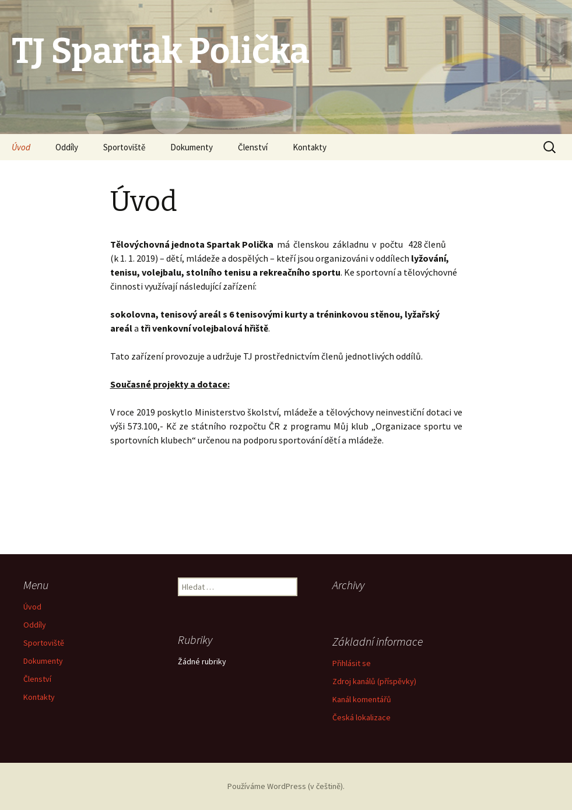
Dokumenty (191, 147)
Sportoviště (124, 147)
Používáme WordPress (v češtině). (286, 786)
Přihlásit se (351, 663)
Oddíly (66, 147)
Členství (253, 147)
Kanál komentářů (361, 699)
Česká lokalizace (361, 717)
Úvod (21, 147)
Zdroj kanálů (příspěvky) (374, 681)
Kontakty (310, 147)
